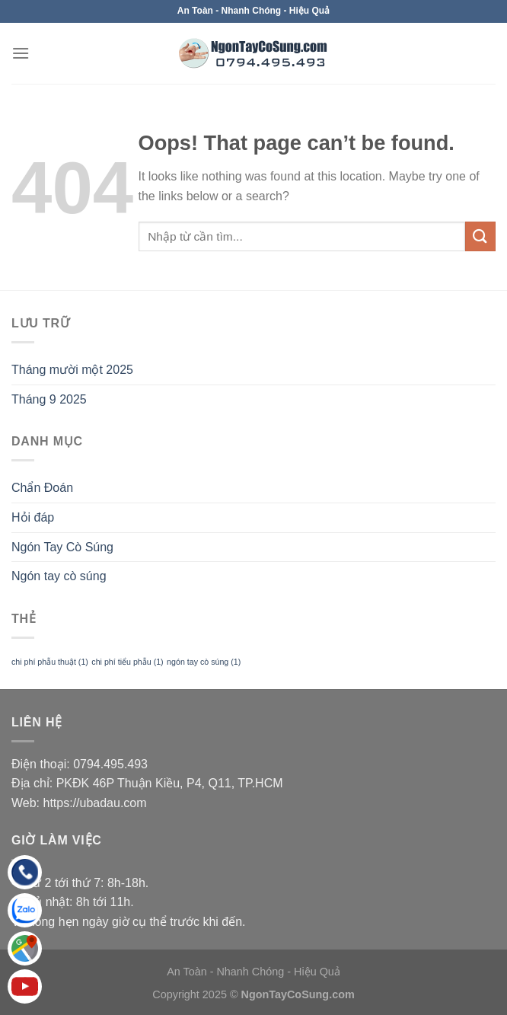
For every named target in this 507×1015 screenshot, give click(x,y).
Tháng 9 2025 (49, 399)
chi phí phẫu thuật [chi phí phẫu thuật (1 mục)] (49, 661)
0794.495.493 (110, 764)
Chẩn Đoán (42, 487)
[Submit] (480, 236)
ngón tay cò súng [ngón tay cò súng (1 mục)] (204, 661)
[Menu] (20, 53)
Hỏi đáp (32, 517)
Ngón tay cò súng (59, 576)
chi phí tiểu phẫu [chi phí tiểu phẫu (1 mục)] (127, 661)
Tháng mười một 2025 (72, 369)
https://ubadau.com (95, 802)
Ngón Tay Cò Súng (62, 547)
